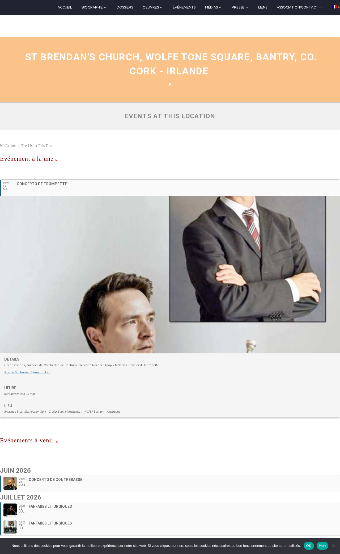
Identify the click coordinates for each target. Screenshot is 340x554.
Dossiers (125, 7)
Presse (238, 7)
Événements (184, 7)
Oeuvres (151, 7)
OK (308, 546)
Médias (211, 7)
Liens (262, 7)
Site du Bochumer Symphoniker (27, 372)
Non (322, 546)
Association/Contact (297, 7)
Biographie (92, 7)
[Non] (333, 545)
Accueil (65, 7)
